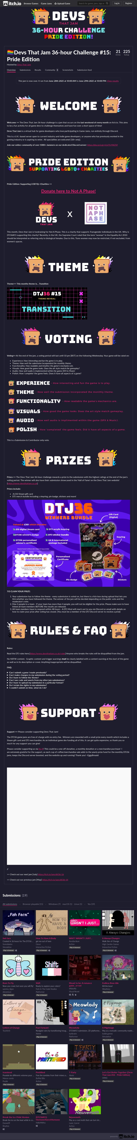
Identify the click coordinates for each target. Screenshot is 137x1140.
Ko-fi (41, 749)
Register (128, 3)
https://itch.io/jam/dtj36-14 (55, 880)
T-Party (72, 1072)
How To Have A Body (46, 938)
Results (39, 70)
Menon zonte (8, 1078)
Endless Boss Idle (110, 983)
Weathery (106, 989)
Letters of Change (11, 1028)
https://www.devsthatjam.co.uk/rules (47, 653)
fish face (7, 938)
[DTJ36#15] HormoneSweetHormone (48, 1118)
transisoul (7, 1072)
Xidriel (38, 1034)
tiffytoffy (72, 989)
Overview (11, 70)
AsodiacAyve (74, 941)
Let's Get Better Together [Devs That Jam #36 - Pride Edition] (117, 1073)
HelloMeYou (41, 1123)
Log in (117, 3)
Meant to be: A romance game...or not (80, 984)
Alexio (71, 1075)
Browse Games (31, 3)
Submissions (26, 70)
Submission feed (88, 70)
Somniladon (7, 944)
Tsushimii (6, 1031)
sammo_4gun (8, 989)
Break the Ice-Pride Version (16, 1117)
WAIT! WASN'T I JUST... (80, 938)
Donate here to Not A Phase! (68, 191)
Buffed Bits (40, 1078)
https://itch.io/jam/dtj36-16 (51, 874)
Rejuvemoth (74, 1117)
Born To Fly (8, 983)
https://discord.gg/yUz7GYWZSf (102, 145)
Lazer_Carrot (74, 1123)
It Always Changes (111, 938)
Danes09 (6, 1123)
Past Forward (42, 1028)
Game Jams (46, 3)
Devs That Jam (24, 64)
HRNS (104, 1078)
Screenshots (70, 70)
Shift (38, 983)
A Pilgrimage (108, 1028)
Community (51, 70)
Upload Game (62, 3)
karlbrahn (73, 1034)
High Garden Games (110, 944)
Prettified (40, 1072)
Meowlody (74, 1028)
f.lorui (38, 944)
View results (113, 81)
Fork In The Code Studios (46, 989)
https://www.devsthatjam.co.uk (22, 483)
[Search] (107, 3)
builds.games (107, 1034)
